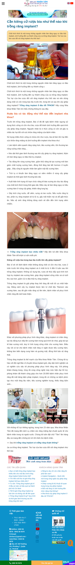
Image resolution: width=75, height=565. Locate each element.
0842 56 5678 (19, 532)
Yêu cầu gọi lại (47, 563)
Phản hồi (55, 530)
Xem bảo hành (57, 527)
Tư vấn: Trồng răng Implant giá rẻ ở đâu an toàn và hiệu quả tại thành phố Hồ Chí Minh (22, 486)
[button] (3, 4)
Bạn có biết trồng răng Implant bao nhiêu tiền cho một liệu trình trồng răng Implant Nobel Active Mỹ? (22, 473)
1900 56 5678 (16, 563)
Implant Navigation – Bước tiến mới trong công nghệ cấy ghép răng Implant (54, 478)
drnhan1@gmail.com (17, 536)
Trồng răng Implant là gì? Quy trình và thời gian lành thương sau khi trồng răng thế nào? (22, 498)
